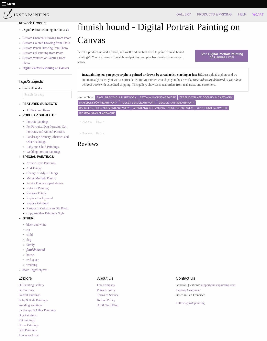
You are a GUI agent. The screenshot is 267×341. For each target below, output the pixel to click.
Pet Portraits (26, 290)
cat (28, 229)
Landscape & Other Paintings (37, 310)
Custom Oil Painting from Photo (43, 53)
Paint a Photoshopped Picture (45, 183)
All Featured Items (38, 110)
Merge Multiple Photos (41, 178)
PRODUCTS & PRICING (214, 14)
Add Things (34, 168)
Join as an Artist (29, 335)
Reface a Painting (38, 188)
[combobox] (47, 94)
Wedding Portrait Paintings (44, 151)
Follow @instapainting (190, 303)
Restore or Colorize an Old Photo (48, 208)
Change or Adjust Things (42, 173)
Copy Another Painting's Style (46, 213)
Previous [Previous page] (88, 121)
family (31, 244)
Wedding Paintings (30, 305)
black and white (36, 224)
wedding (32, 264)
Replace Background (40, 198)
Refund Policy (106, 300)
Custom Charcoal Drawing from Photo (47, 38)
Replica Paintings (38, 203)
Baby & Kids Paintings (33, 300)
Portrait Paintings (38, 121)
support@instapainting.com (218, 285)
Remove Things (36, 193)
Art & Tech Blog (107, 305)
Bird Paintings (28, 330)
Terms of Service (108, 295)
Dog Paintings (28, 315)
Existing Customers (188, 290)
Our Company (106, 285)
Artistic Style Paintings (41, 163)
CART (257, 14)
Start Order (222, 55)
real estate (33, 259)
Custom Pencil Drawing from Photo (45, 48)
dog (29, 239)
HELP (242, 14)
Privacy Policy (106, 290)
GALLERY (183, 14)
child (30, 234)
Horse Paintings (29, 325)
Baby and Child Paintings (43, 146)
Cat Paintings (27, 320)
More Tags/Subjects (35, 270)
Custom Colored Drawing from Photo (46, 43)
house (30, 254)
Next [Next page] (101, 121)
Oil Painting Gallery (31, 285)
